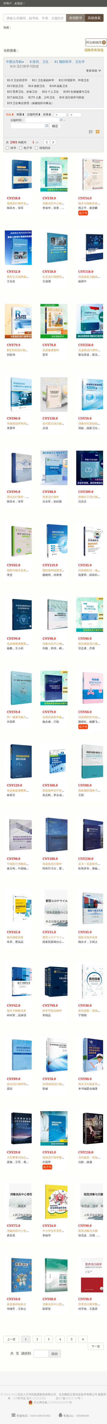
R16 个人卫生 (50, 92)
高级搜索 (94, 18)
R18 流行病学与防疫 (71, 97)
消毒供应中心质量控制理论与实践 (63, 1304)
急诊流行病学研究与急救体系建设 (27, 1084)
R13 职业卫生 (15, 86)
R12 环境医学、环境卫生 (74, 80)
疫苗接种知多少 (16, 1304)
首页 (67, 12)
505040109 (82, 1415)
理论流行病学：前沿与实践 (23, 497)
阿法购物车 (96, 42)
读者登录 (28, 12)
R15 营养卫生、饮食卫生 (22, 92)
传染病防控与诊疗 (89, 717)
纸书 (11, 148)
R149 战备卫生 (59, 86)
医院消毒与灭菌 (88, 1231)
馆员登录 (44, 12)
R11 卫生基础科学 (43, 80)
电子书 (25, 148)
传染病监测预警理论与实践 (23, 790)
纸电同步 (43, 148)
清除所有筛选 (94, 50)
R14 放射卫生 (36, 86)
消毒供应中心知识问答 (56, 203)
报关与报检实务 (16, 1011)
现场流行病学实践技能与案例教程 (27, 203)
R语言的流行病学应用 (20, 350)
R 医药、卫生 (39, 61)
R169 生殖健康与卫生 (76, 92)
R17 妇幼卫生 (15, 97)
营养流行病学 (50, 497)
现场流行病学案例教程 (56, 1157)
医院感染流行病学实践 (92, 644)
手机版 (97, 12)
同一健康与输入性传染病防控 (25, 717)
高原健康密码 (50, 350)
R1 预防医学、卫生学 (69, 61)
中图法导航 (14, 61)
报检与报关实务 (88, 937)
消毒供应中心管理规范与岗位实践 (27, 1231)
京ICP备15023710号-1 (69, 1398)
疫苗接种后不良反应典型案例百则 (63, 790)
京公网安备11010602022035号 (53, 1402)
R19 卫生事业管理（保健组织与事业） (30, 103)
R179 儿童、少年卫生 (41, 97)
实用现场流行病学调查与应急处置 (63, 1084)
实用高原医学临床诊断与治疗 (60, 717)
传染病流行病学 (52, 864)
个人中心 (80, 12)
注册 (57, 12)
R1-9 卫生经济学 (17, 80)
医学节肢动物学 (52, 1011)
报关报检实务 (15, 937)
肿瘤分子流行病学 (89, 497)
